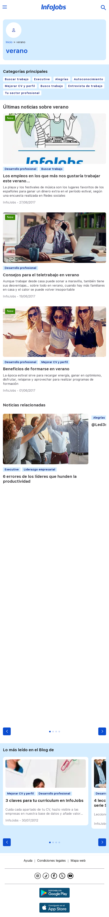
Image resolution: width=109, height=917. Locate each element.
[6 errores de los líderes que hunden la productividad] (45, 463)
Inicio (9, 42)
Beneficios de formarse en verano (36, 369)
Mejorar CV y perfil (20, 86)
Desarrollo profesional (20, 168)
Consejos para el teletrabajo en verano (41, 275)
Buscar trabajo (17, 79)
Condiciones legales (51, 860)
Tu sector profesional (22, 93)
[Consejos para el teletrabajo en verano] (54, 262)
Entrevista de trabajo (85, 86)
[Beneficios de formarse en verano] (54, 356)
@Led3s (99, 424)
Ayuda (28, 860)
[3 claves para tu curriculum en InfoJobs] (45, 786)
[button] (7, 731)
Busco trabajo (52, 86)
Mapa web (78, 860)
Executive (42, 79)
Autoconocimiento (88, 79)
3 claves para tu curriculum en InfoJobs (44, 800)
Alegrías (61, 79)
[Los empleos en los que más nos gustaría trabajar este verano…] (54, 163)
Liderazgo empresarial (39, 469)
